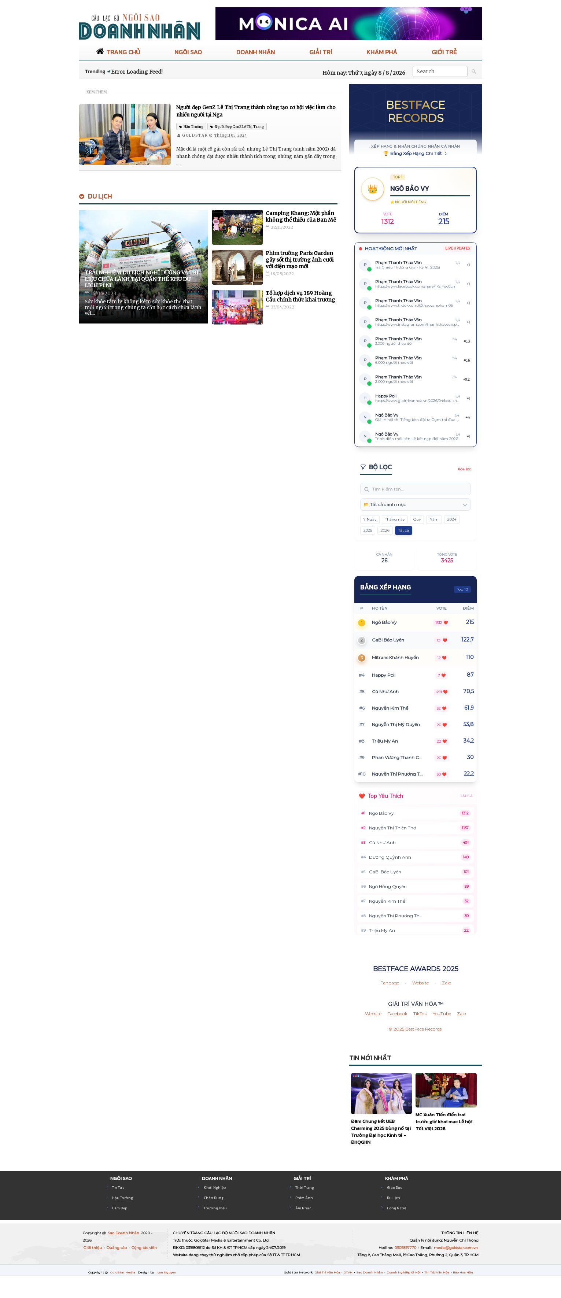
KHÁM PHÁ (381, 52)
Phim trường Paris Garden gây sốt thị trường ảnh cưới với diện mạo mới (299, 260)
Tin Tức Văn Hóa (437, 1272)
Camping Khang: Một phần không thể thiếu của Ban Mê (301, 216)
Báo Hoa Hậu (463, 1272)
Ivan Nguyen (166, 1272)
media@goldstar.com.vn (456, 1247)
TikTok (420, 1013)
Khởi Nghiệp (214, 1187)
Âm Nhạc (302, 1208)
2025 (367, 530)
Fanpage (389, 982)
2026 (385, 530)
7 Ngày (369, 519)
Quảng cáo (117, 1247)
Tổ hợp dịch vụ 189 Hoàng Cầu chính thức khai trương (300, 296)
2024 (451, 519)
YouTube (442, 1013)
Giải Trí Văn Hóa (328, 1272)
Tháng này (395, 519)
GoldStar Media (123, 1272)
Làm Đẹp (119, 1208)
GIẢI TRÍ (320, 52)
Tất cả (403, 530)
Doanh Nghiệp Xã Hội (404, 1272)
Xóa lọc (464, 469)
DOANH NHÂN (255, 52)
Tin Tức (118, 1187)
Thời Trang (304, 1187)
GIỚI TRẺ (444, 52)
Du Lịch (100, 196)
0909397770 (406, 1247)
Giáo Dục (394, 1187)
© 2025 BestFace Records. (415, 1029)
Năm (434, 519)
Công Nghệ (396, 1208)
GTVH (348, 1272)
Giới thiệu (93, 1247)
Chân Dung (213, 1198)
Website (420, 982)
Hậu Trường (122, 1198)
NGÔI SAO (188, 52)
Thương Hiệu (215, 1208)
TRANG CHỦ (118, 52)
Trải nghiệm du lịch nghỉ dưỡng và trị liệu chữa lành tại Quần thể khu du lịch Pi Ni (141, 279)
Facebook (397, 1013)
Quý (417, 519)
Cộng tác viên (144, 1247)
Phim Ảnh (303, 1198)
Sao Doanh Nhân (124, 1233)
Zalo (446, 982)
